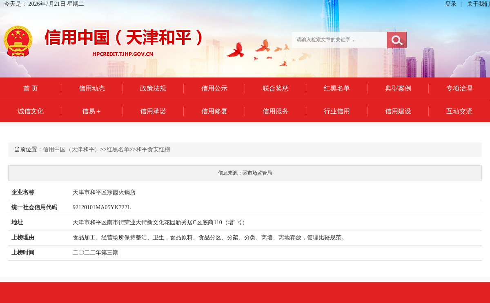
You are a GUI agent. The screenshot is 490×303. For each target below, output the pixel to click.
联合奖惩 (276, 88)
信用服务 (276, 111)
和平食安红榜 (153, 149)
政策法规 (153, 88)
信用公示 (214, 88)
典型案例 (398, 88)
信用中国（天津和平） (71, 149)
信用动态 (92, 88)
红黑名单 (337, 88)
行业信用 (337, 111)
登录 (451, 4)
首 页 (30, 88)
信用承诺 (153, 111)
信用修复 (214, 111)
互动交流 (459, 111)
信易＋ (92, 111)
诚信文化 (31, 111)
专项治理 (459, 88)
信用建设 (398, 111)
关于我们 (478, 4)
